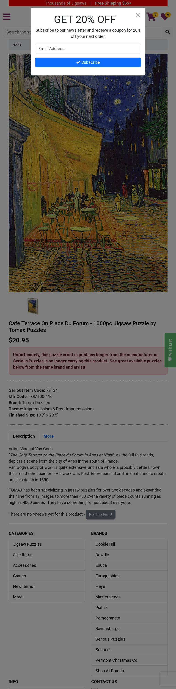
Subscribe (88, 62)
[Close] (138, 15)
